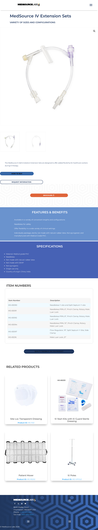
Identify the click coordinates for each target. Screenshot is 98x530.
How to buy (16, 174)
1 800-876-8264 (27, 515)
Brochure (48, 195)
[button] (94, 31)
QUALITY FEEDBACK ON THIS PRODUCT (49, 351)
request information (21, 182)
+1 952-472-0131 (26, 512)
